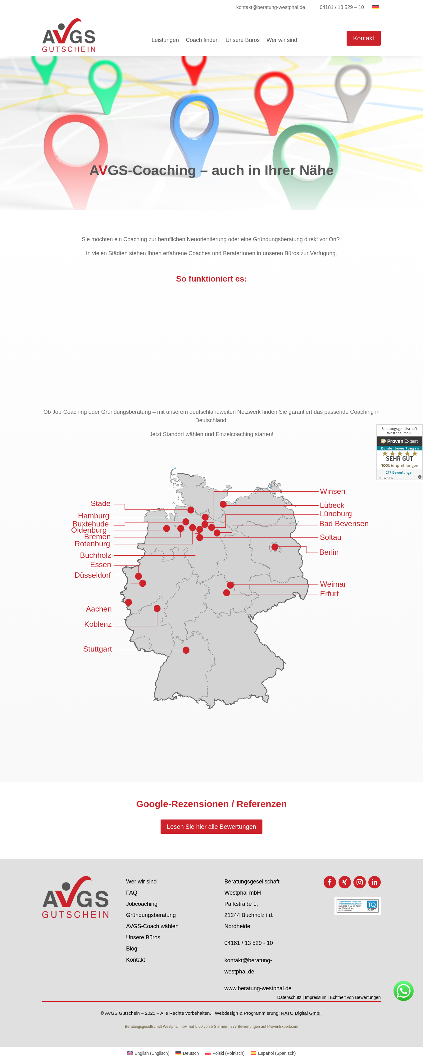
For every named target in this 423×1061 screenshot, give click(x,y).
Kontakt (363, 38)
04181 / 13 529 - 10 (249, 943)
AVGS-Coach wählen (152, 926)
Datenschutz (289, 997)
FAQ (131, 893)
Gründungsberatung (151, 915)
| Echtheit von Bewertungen (354, 997)
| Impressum (315, 997)
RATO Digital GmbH (302, 1013)
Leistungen (165, 40)
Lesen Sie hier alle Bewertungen (211, 826)
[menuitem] (148, 1053)
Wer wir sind (281, 40)
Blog (131, 949)
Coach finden (202, 40)
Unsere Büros (242, 40)
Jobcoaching (141, 904)
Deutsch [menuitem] (191, 1053)
